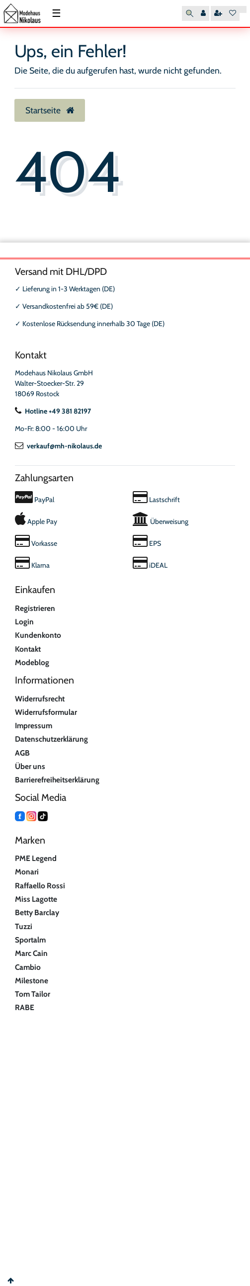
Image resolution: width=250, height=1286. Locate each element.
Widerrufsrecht (40, 698)
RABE (24, 1007)
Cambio (28, 967)
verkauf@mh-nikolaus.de (58, 445)
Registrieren (35, 608)
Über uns (30, 766)
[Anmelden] (203, 13)
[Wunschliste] (233, 13)
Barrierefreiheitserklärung (57, 779)
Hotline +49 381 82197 (53, 411)
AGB (22, 753)
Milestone (31, 980)
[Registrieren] (218, 13)
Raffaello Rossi (40, 885)
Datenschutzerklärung (51, 739)
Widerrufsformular (46, 712)
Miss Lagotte (36, 899)
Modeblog (32, 662)
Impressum (33, 725)
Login (24, 621)
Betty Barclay (37, 912)
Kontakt (28, 649)
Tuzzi (23, 926)
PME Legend (36, 858)
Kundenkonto (38, 635)
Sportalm (30, 939)
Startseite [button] (49, 110)
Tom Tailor (32, 994)
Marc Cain (31, 953)
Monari (27, 871)
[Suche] (189, 13)
